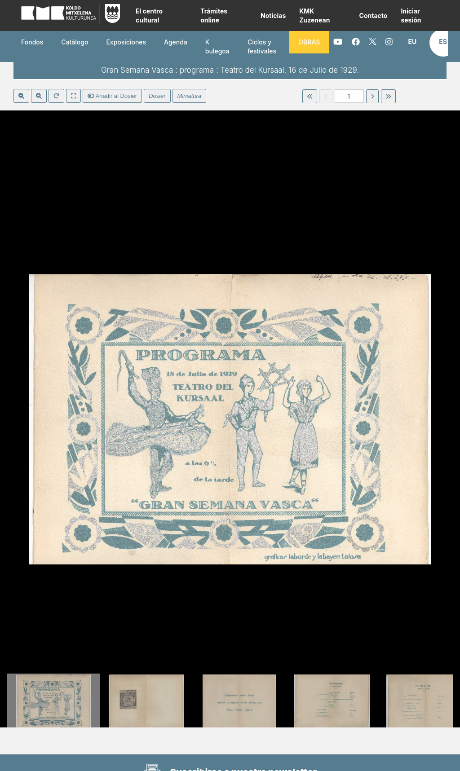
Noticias (273, 15)
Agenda (175, 42)
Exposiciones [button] (126, 42)
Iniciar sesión (411, 15)
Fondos (32, 42)
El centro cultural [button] (149, 15)
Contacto (373, 15)
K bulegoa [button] (217, 46)
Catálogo (74, 42)
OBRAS (309, 42)
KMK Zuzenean (314, 15)
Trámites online (213, 15)
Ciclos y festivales (262, 46)
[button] (412, 42)
